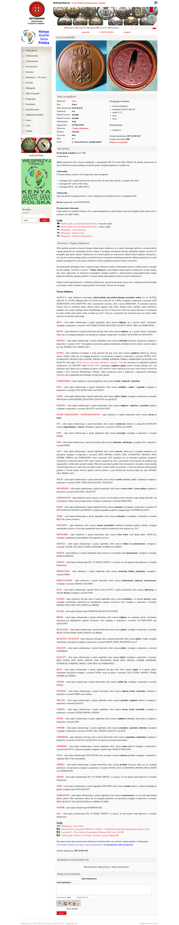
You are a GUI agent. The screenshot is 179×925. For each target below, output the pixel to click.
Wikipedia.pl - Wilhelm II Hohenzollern (76, 236)
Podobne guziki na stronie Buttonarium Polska (79, 224)
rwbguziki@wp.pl (71, 923)
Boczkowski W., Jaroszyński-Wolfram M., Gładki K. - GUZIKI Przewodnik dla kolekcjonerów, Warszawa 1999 (105, 829)
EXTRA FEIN (93, 366)
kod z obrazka (72, 909)
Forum (28, 120)
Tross (74, 101)
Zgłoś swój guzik (32, 93)
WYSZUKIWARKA (106, 32)
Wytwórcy (30, 72)
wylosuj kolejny (36, 155)
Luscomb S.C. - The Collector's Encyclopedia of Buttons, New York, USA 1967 (93, 832)
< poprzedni (85, 32)
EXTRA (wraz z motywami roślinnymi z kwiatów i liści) (99, 362)
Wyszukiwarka (31, 67)
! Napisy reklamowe (80, 128)
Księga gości (31, 99)
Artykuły (29, 83)
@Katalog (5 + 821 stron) (36, 77)
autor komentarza (89, 879)
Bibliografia (30, 88)
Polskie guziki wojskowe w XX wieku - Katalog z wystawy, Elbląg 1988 (90, 835)
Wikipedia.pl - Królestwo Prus (72, 233)
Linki (28, 126)
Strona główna (31, 50)
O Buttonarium (32, 61)
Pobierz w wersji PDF (118, 142)
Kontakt (29, 131)
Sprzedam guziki (32, 109)
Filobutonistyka (32, 56)
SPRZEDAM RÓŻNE (34, 115)
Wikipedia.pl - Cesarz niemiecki (73, 230)
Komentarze (30, 104)
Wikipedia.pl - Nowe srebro (72, 826)
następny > (128, 32)
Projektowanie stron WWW (148, 923)
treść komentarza (64, 882)
